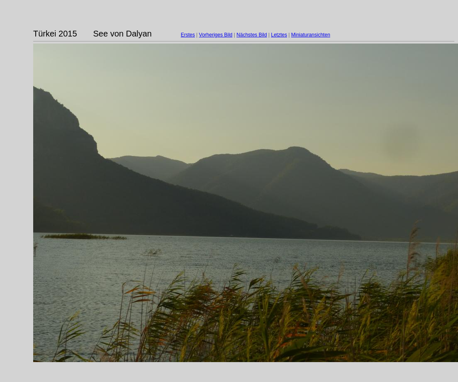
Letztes (279, 35)
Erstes (188, 35)
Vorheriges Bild (216, 35)
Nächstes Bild (251, 35)
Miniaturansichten (310, 35)
